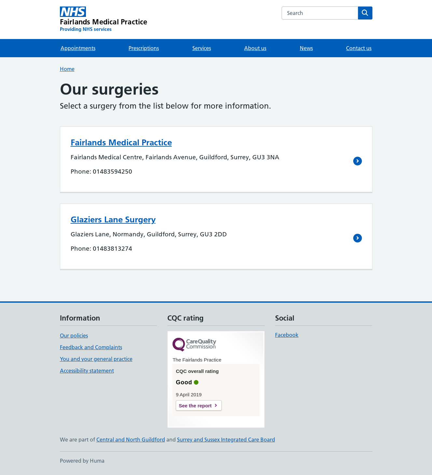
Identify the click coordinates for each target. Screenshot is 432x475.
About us (255, 48)
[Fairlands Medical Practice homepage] (103, 20)
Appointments (78, 48)
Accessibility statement (87, 370)
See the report (195, 405)
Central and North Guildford (130, 439)
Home (67, 69)
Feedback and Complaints (91, 347)
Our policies (74, 335)
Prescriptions (144, 48)
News (306, 48)
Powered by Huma (82, 460)
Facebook (287, 335)
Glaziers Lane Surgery (113, 219)
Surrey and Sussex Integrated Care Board (226, 439)
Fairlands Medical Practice (121, 142)
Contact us (358, 48)
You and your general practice (96, 359)
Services (201, 48)
